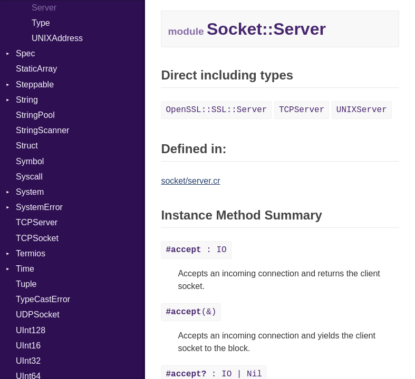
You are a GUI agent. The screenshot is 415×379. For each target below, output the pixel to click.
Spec (25, 53)
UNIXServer (361, 110)
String (27, 99)
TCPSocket (37, 238)
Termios (30, 253)
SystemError (39, 207)
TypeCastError (43, 299)
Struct (27, 145)
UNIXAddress (57, 38)
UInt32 (28, 360)
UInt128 (30, 330)
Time (25, 268)
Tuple (26, 284)
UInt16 (28, 345)
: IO (196, 250)
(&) (191, 312)
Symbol (30, 161)
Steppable (35, 84)
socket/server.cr (190, 180)
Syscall (29, 176)
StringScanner (42, 130)
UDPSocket (38, 314)
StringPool (35, 115)
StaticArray (36, 68)
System (30, 191)
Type (41, 22)
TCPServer (36, 222)
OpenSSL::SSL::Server (216, 110)
